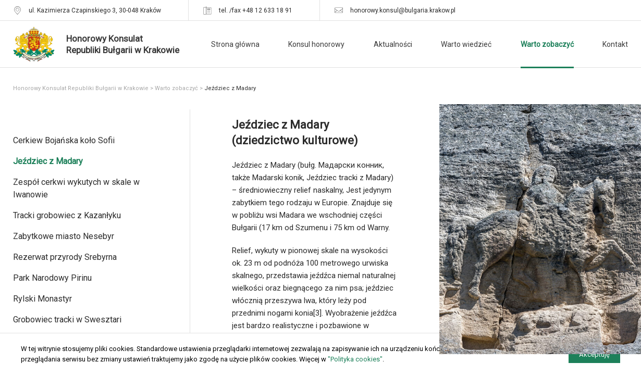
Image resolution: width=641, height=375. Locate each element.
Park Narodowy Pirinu (52, 278)
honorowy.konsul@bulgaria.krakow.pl (402, 10)
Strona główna (235, 44)
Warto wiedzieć (466, 44)
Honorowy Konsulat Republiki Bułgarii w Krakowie (81, 88)
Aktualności (393, 44)
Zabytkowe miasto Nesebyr (63, 236)
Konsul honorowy (316, 44)
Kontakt (615, 44)
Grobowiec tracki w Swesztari (67, 319)
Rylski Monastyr (42, 299)
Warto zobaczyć (547, 44)
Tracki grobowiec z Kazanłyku (67, 215)
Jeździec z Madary (48, 161)
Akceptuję (594, 354)
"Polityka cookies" (355, 359)
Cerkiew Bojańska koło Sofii (64, 140)
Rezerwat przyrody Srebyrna (65, 257)
